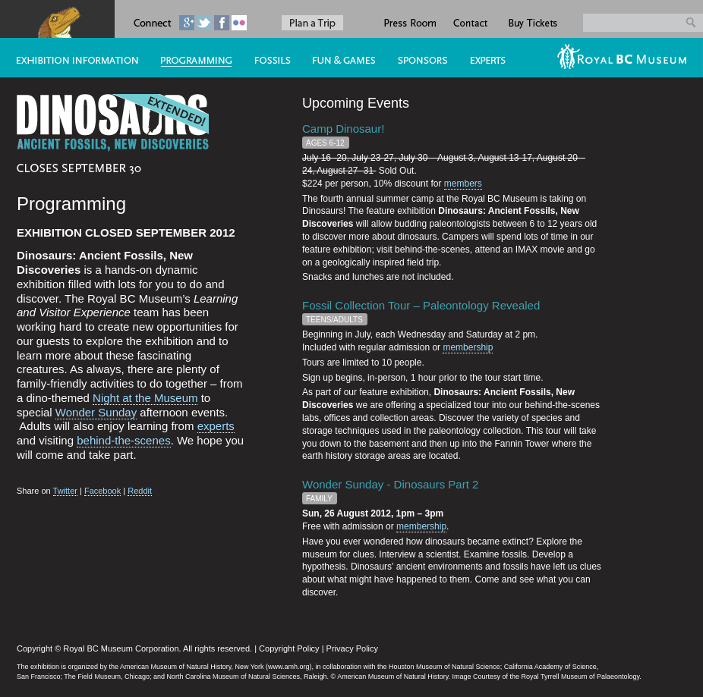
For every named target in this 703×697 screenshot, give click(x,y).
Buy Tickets (532, 19)
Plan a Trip (312, 22)
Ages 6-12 (325, 143)
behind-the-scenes (123, 440)
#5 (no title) (338, 57)
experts (216, 425)
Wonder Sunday (96, 412)
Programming (191, 57)
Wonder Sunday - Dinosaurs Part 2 (390, 484)
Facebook (102, 490)
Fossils (267, 57)
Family (319, 498)
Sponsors (416, 57)
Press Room (409, 19)
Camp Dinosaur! (343, 128)
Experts (499, 57)
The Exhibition (72, 57)
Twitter (65, 490)
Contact (471, 19)
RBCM (624, 57)
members (463, 183)
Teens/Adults (334, 320)
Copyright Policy (289, 648)
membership (468, 347)
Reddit (140, 490)
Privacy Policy (352, 648)
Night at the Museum (145, 397)
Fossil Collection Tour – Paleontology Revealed (421, 305)
